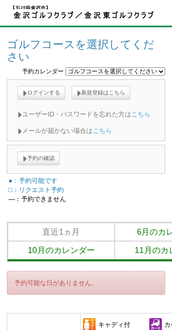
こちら (140, 114)
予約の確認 (38, 158)
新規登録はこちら (101, 92)
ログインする (41, 92)
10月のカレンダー (61, 250)
